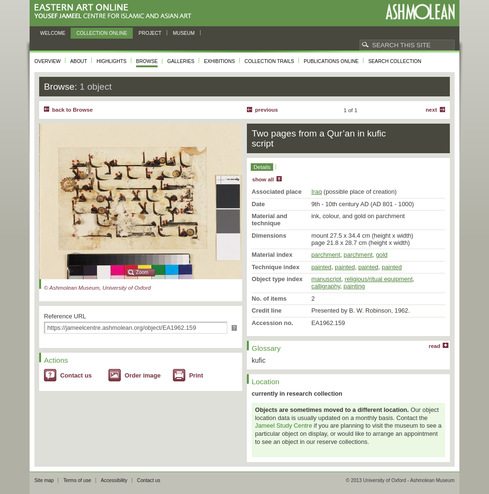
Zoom (142, 272)
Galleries (180, 61)
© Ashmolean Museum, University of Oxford (97, 288)
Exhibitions (219, 61)
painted (321, 267)
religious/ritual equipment (379, 279)
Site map (43, 480)
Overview (47, 61)
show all (263, 179)
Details (262, 167)
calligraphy (325, 286)
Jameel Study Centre (283, 425)
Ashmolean (420, 12)
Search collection (394, 61)
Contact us (76, 375)
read (434, 346)
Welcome (52, 33)
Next (431, 110)
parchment (325, 254)
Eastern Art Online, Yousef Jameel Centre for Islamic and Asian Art (115, 12)
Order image (142, 375)
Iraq (316, 191)
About (78, 61)
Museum (184, 33)
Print (196, 375)
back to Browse (72, 110)
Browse (147, 61)
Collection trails (269, 61)
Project (149, 33)
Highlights (111, 61)
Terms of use (77, 480)
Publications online (331, 61)
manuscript (326, 279)
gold (381, 254)
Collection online (101, 33)
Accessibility (114, 480)
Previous (266, 110)
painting (354, 286)
